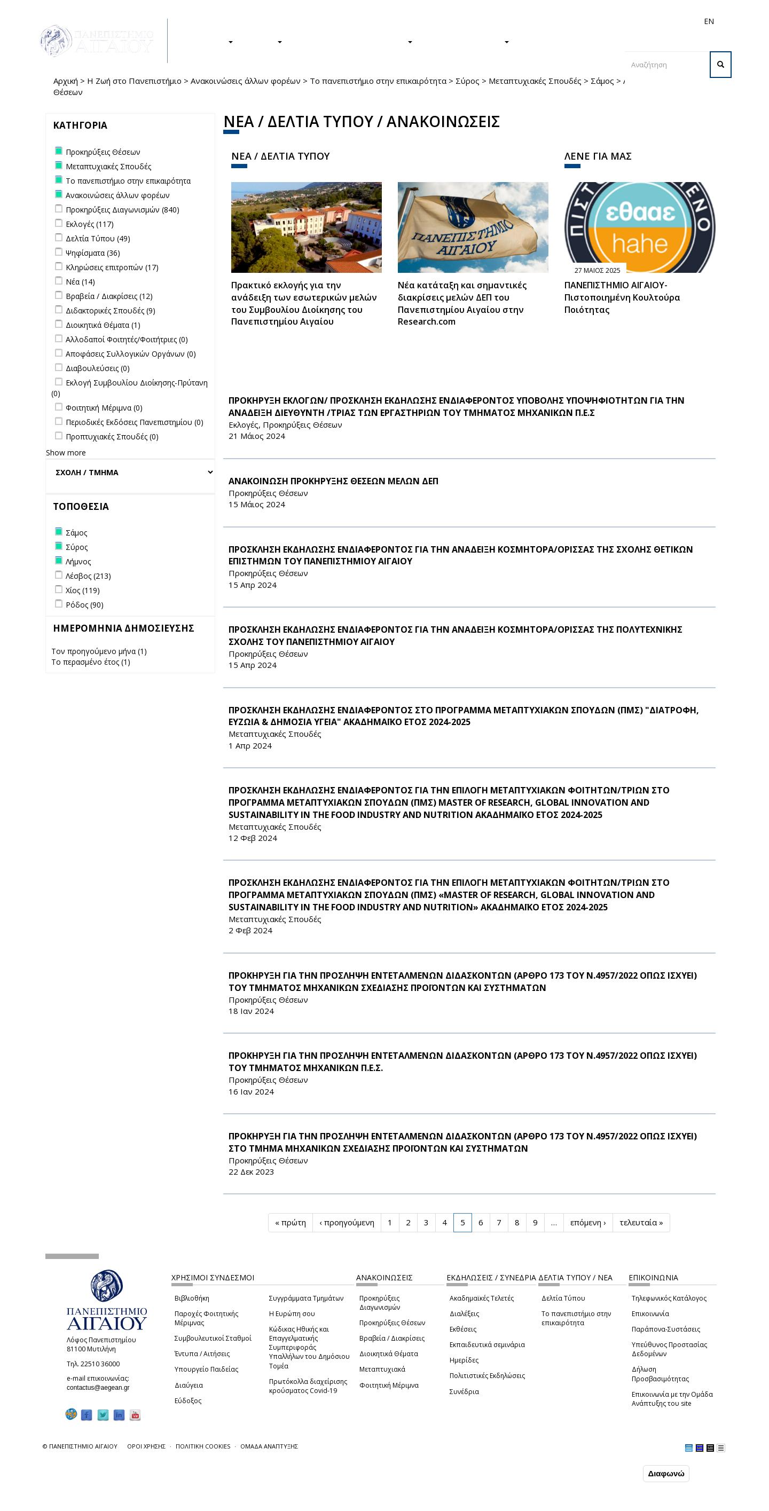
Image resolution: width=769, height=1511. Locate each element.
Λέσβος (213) (88, 576)
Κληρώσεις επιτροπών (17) (112, 267)
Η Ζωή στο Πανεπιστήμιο (134, 80)
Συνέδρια (464, 1391)
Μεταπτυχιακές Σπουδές (535, 80)
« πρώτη (290, 1222)
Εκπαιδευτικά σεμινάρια (487, 1344)
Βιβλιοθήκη (192, 1298)
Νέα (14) (80, 282)
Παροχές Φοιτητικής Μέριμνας (206, 1318)
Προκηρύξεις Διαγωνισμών (379, 1303)
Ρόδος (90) (85, 605)
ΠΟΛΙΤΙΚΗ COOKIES (203, 1446)
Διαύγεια (189, 1385)
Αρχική (65, 80)
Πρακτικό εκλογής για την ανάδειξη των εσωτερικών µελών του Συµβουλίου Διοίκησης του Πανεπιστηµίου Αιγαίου (304, 303)
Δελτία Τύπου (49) (98, 238)
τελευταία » (641, 1222)
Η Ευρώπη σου (292, 1313)
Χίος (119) (83, 590)
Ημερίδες (464, 1360)
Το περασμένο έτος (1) (90, 662)
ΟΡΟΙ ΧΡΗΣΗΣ (146, 1446)
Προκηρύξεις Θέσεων (392, 1322)
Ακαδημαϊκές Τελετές (482, 1298)
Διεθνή (558, 21)
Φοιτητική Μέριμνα (389, 1385)
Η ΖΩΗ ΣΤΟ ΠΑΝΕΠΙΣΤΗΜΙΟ (352, 41)
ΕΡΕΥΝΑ (263, 41)
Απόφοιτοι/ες (519, 21)
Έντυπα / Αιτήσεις (202, 1353)
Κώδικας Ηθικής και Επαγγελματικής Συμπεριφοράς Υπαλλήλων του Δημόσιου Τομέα (309, 1348)
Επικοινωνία (650, 1313)
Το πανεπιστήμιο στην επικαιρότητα (378, 80)
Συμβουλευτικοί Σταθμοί (213, 1338)
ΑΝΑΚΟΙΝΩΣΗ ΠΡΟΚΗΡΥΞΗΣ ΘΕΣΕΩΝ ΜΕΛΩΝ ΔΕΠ (333, 481)
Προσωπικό (595, 21)
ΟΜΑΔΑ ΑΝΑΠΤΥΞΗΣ (269, 1446)
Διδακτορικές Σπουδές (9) (110, 310)
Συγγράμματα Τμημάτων (306, 1298)
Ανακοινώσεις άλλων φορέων (246, 80)
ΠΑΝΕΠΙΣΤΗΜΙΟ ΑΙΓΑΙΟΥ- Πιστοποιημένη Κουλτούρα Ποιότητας (622, 297)
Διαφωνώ (666, 1473)
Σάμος (602, 80)
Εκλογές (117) (90, 224)
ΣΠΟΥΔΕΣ (210, 41)
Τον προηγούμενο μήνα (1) (99, 651)
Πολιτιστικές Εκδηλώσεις (487, 1375)
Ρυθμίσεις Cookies (115, 1502)
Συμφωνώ (618, 1473)
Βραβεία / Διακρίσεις (392, 1338)
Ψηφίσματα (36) (93, 253)
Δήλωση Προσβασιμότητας (660, 1374)
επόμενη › (588, 1222)
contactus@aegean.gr (101, 1387)
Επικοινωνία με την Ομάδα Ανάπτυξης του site (672, 1399)
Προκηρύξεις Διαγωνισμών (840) (122, 209)
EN (709, 21)
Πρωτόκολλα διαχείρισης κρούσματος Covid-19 (308, 1386)
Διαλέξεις (464, 1313)
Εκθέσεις (463, 1329)
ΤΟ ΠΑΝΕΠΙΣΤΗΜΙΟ (466, 41)
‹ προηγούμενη (346, 1222)
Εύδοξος (188, 1400)
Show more (66, 452)
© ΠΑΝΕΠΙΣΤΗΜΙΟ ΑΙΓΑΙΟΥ (80, 1446)
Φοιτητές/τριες (466, 21)
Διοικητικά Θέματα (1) (103, 325)
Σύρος (468, 80)
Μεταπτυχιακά (382, 1369)
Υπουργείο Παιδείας (206, 1369)
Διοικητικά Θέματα (388, 1353)
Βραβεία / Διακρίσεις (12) (109, 296)
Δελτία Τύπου (563, 1298)
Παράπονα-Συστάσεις (666, 1329)
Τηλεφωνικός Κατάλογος (669, 1298)
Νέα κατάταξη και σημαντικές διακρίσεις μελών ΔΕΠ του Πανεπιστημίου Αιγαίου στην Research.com (462, 303)
